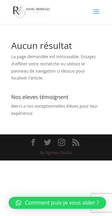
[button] (57, 203)
